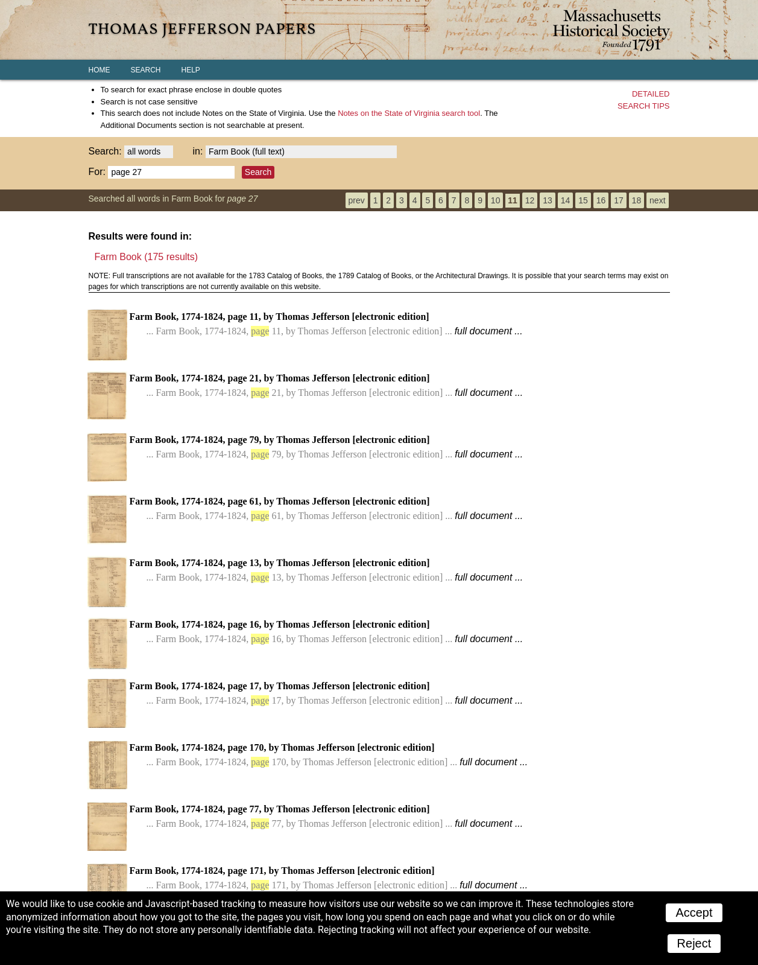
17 (619, 200)
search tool (409, 113)
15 (583, 200)
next (657, 200)
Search (146, 70)
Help (191, 70)
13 (547, 200)
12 (530, 200)
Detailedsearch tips (643, 99)
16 (601, 200)
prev (357, 200)
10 (496, 200)
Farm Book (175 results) (146, 257)
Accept (693, 912)
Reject (694, 943)
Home (99, 70)
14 (565, 200)
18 (637, 200)
